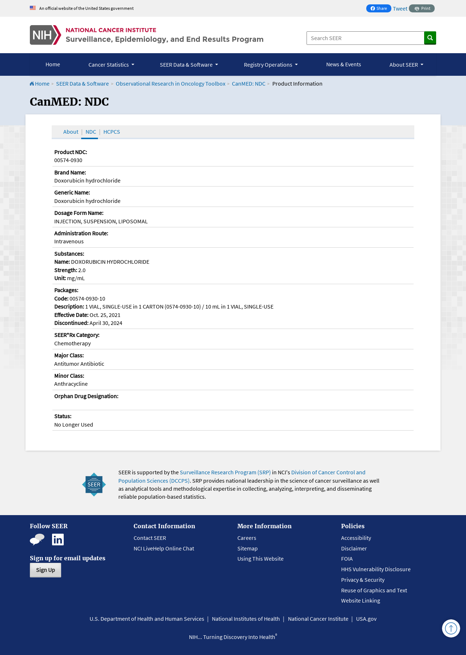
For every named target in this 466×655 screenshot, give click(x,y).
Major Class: (69, 355)
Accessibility (356, 537)
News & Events (343, 64)
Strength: (65, 270)
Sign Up (45, 569)
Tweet (400, 8)
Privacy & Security (362, 579)
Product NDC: (70, 152)
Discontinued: (71, 322)
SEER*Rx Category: (76, 334)
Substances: (69, 253)
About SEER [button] (404, 64)
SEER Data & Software (82, 83)
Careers (246, 537)
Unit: (60, 278)
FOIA (347, 558)
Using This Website (260, 558)
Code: (61, 298)
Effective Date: (71, 314)
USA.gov (366, 618)
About (70, 131)
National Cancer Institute (318, 618)
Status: (62, 416)
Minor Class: (69, 375)
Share (380, 8)
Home (53, 64)
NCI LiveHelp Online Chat (164, 548)
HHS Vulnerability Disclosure (376, 569)
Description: (69, 306)
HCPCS (111, 131)
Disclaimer (354, 548)
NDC (91, 131)
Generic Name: (72, 192)
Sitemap (247, 548)
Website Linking (360, 600)
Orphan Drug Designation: (86, 396)
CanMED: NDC (248, 83)
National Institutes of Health (246, 618)
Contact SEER (150, 537)
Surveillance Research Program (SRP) (225, 472)
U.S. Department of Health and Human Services (147, 618)
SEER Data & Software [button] (187, 64)
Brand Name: (70, 172)
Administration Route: (81, 233)
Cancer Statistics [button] (109, 64)
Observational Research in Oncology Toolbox (170, 83)
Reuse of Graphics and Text (374, 590)
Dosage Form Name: (78, 212)
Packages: (66, 290)
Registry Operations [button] (268, 64)
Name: (62, 261)
